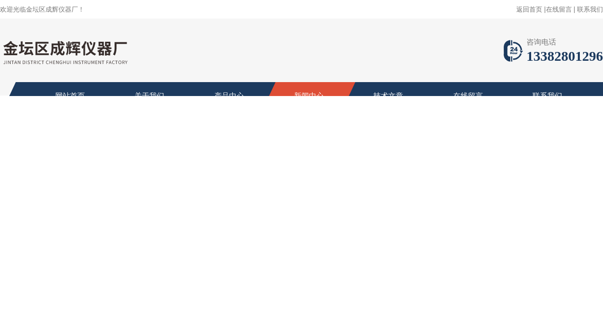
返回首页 (529, 9)
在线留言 (559, 9)
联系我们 (590, 9)
